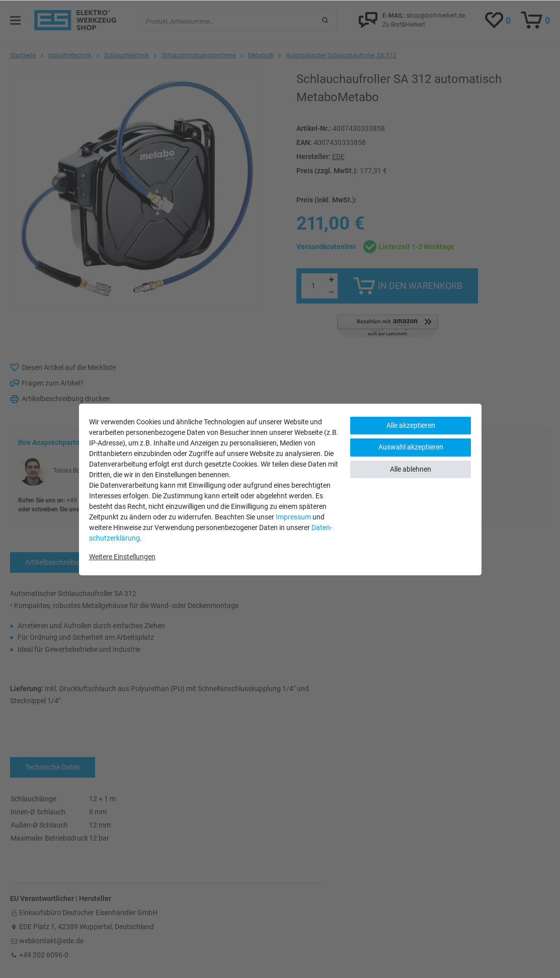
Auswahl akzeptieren (410, 447)
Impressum (293, 517)
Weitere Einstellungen (122, 557)
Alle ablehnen (410, 469)
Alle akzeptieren (410, 425)
